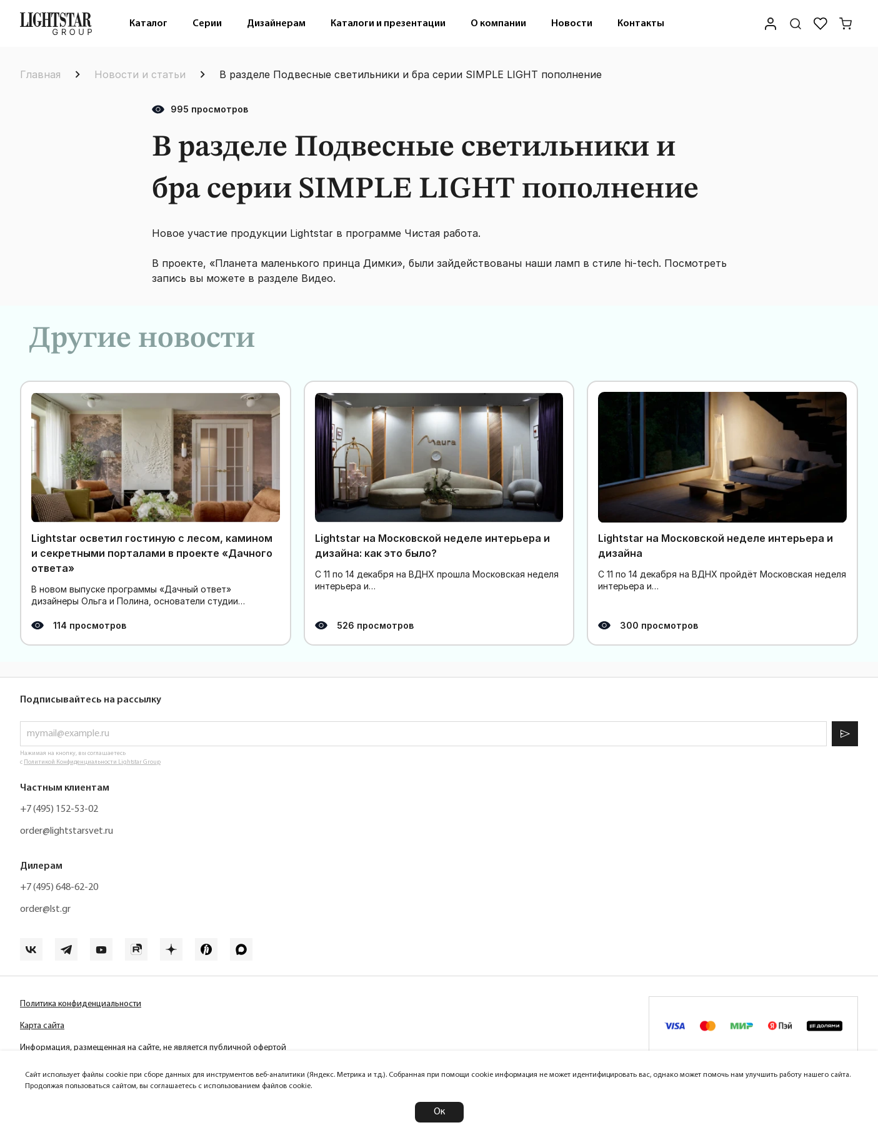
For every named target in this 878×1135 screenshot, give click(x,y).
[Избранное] (820, 23)
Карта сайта (42, 1026)
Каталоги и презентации (388, 24)
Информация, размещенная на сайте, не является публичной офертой (153, 1047)
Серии (207, 24)
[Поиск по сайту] (795, 23)
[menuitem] (148, 23)
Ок (439, 1112)
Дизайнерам (276, 24)
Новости (571, 24)
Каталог (148, 24)
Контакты (640, 24)
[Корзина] (845, 23)
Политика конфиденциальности (80, 1004)
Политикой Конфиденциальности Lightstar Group (92, 762)
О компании (498, 24)
